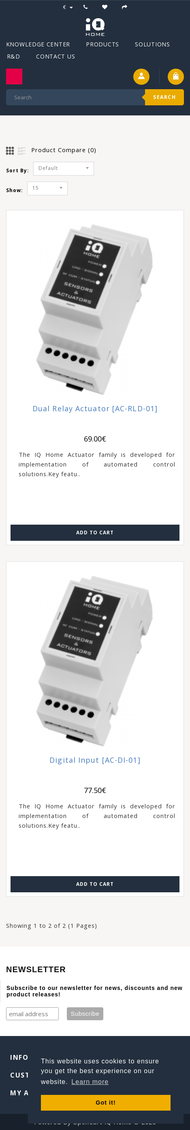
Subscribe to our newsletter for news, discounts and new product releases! (94, 991)
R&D (13, 56)
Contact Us (55, 56)
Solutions (152, 44)
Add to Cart (95, 532)
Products (102, 44)
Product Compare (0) (63, 150)
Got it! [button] (105, 1102)
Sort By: (17, 170)
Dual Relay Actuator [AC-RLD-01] (95, 408)
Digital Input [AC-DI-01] (94, 760)
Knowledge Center (38, 44)
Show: (14, 190)
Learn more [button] (90, 1081)
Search (164, 97)
